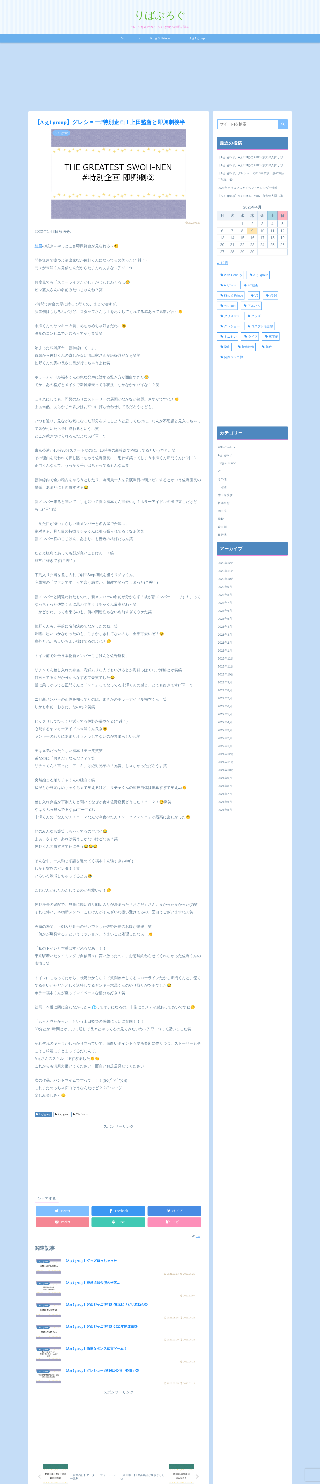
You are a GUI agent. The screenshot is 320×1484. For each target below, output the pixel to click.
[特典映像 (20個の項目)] (245, 347)
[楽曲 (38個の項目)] (224, 347)
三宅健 (222, 487)
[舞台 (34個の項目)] (266, 347)
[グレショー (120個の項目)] (229, 326)
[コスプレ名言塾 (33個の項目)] (259, 326)
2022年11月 (226, 666)
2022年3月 (225, 730)
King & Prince (227, 463)
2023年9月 (225, 586)
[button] (283, 124)
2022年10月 (226, 674)
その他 (222, 479)
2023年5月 (225, 618)
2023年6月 (225, 610)
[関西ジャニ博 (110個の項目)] (230, 357)
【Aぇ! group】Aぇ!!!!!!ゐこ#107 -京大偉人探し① (250, 195)
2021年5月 (225, 809)
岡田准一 (224, 511)
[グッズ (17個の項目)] (253, 316)
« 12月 (222, 263)
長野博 (222, 535)
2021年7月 (225, 794)
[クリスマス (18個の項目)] (229, 316)
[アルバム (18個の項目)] (251, 306)
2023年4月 (225, 626)
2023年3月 (225, 634)
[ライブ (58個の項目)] (250, 336)
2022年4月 (225, 722)
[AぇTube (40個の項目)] (227, 285)
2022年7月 (225, 698)
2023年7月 (225, 602)
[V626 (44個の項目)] (270, 295)
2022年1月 (225, 746)
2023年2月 (225, 642)
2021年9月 (225, 778)
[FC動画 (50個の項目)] (249, 285)
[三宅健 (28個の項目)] (271, 336)
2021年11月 (226, 762)
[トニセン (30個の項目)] (227, 336)
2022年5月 (225, 714)
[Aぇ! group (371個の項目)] (258, 275)
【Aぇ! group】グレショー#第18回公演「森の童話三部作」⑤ (251, 176)
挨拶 (221, 519)
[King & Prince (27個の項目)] (230, 295)
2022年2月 (225, 738)
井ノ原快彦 (225, 495)
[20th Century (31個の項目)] (230, 275)
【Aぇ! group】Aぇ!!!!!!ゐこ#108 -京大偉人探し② (250, 165)
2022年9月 (225, 682)
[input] (252, 124)
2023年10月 (226, 579)
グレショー (80, 1114)
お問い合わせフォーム (200, 1471)
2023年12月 (226, 563)
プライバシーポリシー (167, 1471)
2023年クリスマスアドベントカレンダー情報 (247, 187)
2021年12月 (226, 754)
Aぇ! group (43, 1114)
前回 (38, 246)
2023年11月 (226, 571)
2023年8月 (225, 594)
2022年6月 (225, 706)
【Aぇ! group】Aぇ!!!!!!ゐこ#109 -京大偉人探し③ (250, 157)
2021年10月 (226, 770)
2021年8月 (225, 786)
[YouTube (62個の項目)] (227, 306)
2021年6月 (225, 802)
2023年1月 (225, 650)
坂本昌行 (224, 503)
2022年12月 (226, 658)
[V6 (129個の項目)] (254, 295)
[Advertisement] (160, 77)
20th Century (226, 447)
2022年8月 (225, 690)
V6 (220, 471)
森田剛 (222, 527)
